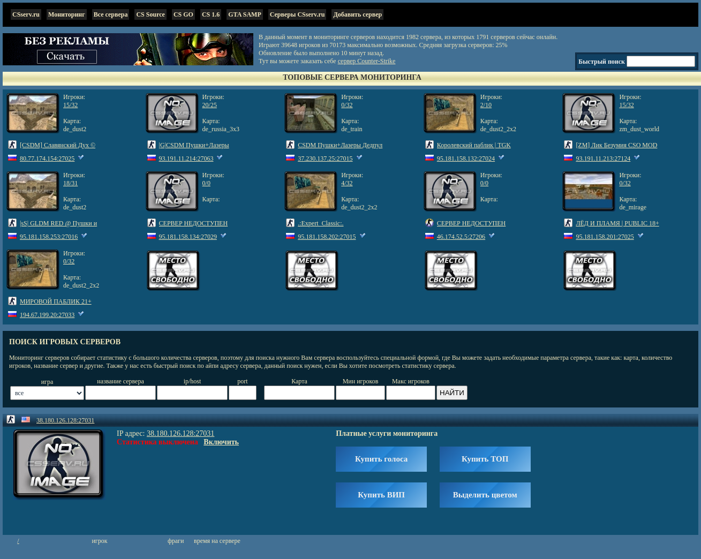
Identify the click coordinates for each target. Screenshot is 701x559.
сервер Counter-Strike (367, 61)
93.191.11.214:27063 (186, 158)
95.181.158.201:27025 (605, 236)
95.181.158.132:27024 (466, 158)
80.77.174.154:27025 (47, 158)
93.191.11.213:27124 (603, 158)
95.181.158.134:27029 (188, 236)
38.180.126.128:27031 (65, 420)
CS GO (183, 14)
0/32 (346, 105)
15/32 (70, 105)
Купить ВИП (381, 494)
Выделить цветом (485, 494)
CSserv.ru (26, 14)
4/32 (346, 183)
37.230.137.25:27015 (325, 158)
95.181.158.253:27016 (49, 236)
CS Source (150, 14)
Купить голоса (381, 459)
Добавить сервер (357, 14)
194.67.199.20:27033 (47, 315)
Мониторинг (66, 14)
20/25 (209, 105)
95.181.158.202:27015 (327, 236)
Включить (221, 442)
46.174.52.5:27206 (461, 236)
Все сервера (111, 14)
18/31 (70, 183)
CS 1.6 (211, 14)
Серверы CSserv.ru (297, 14)
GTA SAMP (244, 14)
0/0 (206, 183)
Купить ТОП (485, 459)
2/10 (486, 105)
